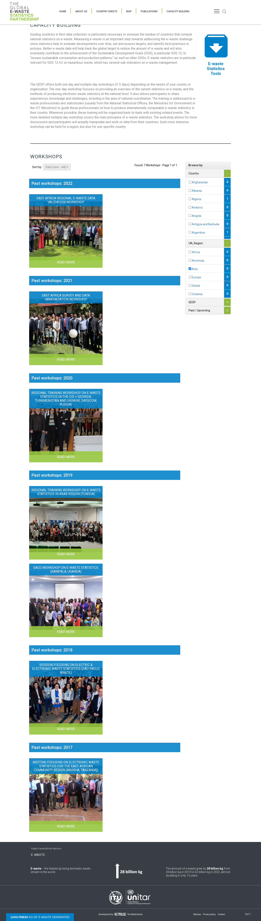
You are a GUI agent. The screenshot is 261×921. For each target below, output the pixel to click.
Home (62, 11)
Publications (149, 11)
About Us (81, 11)
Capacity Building (178, 11)
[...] (190, 182)
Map (129, 11)
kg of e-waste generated (40, 917)
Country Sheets (106, 11)
